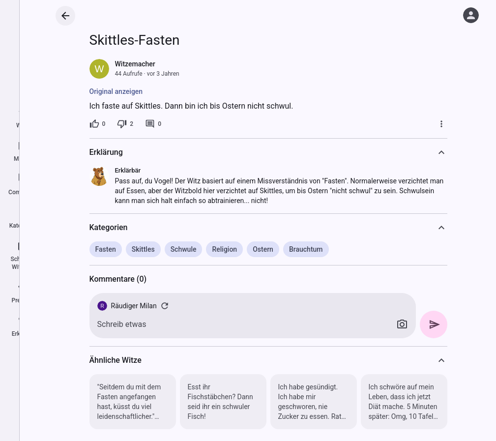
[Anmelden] (471, 15)
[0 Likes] (98, 124)
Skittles (143, 249)
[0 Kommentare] (153, 124)
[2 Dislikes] (125, 124)
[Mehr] (441, 124)
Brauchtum (306, 249)
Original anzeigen (116, 91)
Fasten (105, 249)
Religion (224, 249)
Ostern (263, 249)
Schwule (184, 249)
